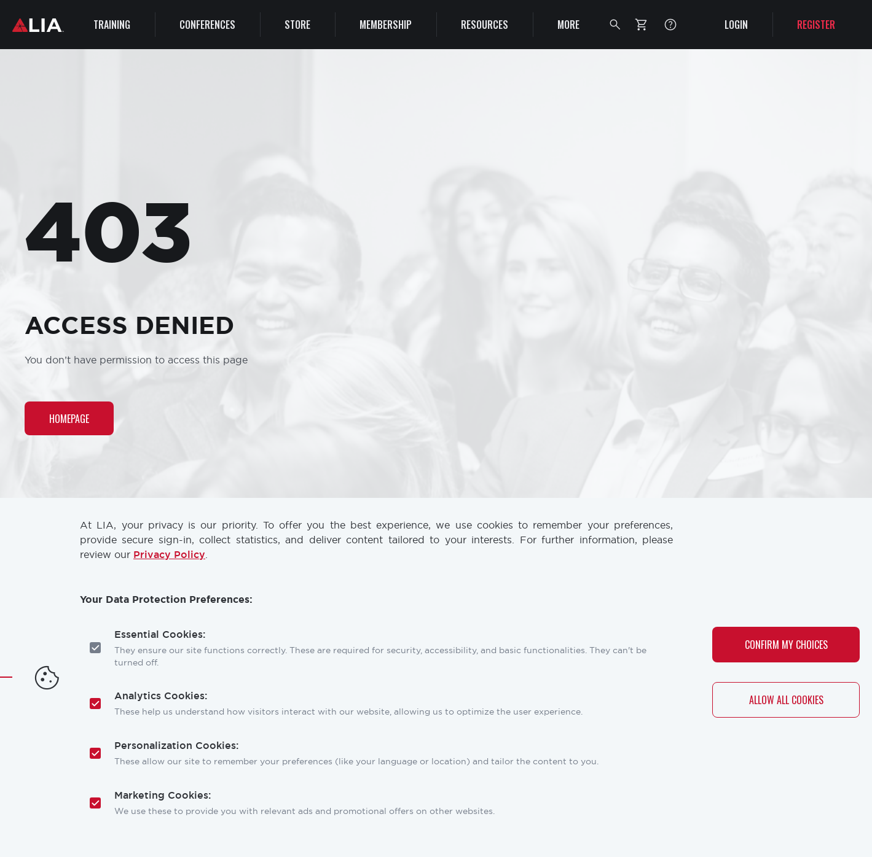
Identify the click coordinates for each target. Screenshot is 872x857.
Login (736, 24)
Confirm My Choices (786, 644)
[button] (615, 24)
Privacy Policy (169, 554)
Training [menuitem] (111, 24)
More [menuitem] (568, 24)
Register (816, 24)
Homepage (69, 418)
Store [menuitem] (297, 24)
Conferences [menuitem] (207, 24)
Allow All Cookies (786, 699)
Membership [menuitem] (385, 24)
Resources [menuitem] (484, 24)
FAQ (670, 24)
